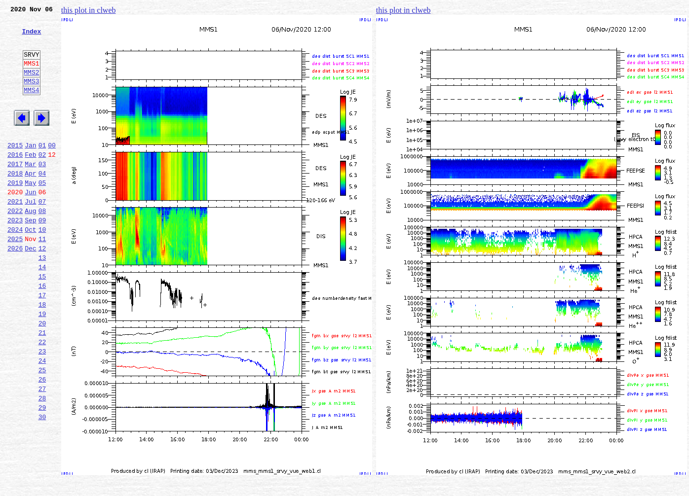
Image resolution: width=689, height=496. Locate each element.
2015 (15, 168)
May (30, 212)
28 (42, 461)
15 (42, 320)
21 (42, 385)
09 (42, 255)
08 (42, 244)
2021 (15, 233)
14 (42, 309)
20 (42, 374)
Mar (30, 190)
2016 (15, 179)
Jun (30, 222)
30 (42, 483)
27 (42, 450)
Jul (30, 233)
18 (42, 353)
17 (42, 342)
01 (42, 168)
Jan (30, 168)
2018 (15, 201)
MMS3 (31, 95)
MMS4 (31, 106)
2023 (15, 255)
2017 (15, 190)
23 (42, 407)
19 (42, 363)
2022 (15, 244)
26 (42, 439)
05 (42, 212)
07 (42, 233)
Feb (30, 179)
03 (42, 190)
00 (52, 168)
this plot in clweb (88, 10)
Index (31, 37)
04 (42, 201)
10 (42, 266)
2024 (15, 266)
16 (42, 331)
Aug (30, 244)
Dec (30, 287)
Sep (30, 255)
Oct (30, 266)
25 (42, 429)
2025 (15, 277)
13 (42, 298)
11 (42, 277)
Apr (30, 201)
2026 (15, 287)
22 (42, 396)
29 (42, 472)
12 (42, 287)
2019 (15, 212)
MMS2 (31, 85)
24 (42, 418)
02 (42, 179)
